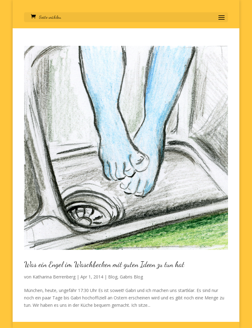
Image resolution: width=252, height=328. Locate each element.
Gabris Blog (131, 277)
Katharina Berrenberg (54, 277)
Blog (112, 277)
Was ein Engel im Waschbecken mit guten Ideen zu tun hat (104, 264)
